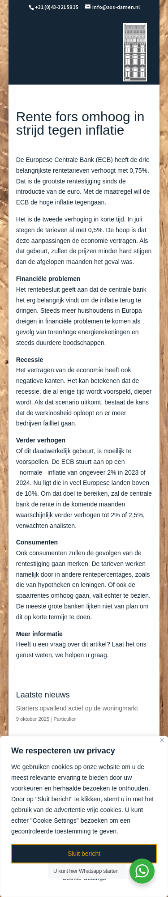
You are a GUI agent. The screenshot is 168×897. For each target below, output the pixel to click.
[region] (84, 816)
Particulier (64, 719)
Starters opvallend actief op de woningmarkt (77, 708)
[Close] (162, 740)
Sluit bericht (84, 853)
